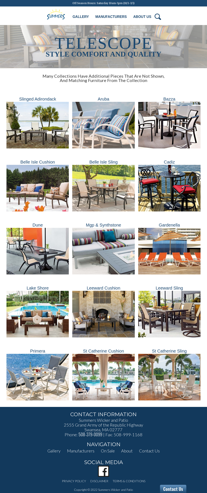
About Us (142, 17)
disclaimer (99, 481)
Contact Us (173, 489)
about (127, 450)
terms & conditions (129, 481)
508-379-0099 (90, 434)
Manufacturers (111, 17)
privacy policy (74, 481)
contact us (149, 450)
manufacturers (80, 450)
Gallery (80, 17)
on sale (108, 450)
